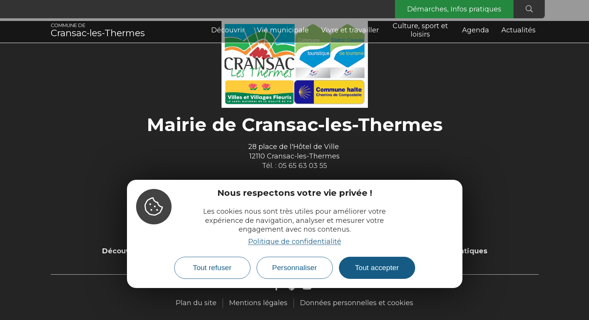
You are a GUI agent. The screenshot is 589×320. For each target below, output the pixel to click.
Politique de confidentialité (294, 241)
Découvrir (228, 30)
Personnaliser (294, 268)
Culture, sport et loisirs (420, 30)
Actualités (518, 30)
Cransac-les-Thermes (98, 30)
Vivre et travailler (350, 30)
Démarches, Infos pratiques (454, 9)
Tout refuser (212, 268)
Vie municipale (283, 30)
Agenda (475, 30)
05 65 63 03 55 (302, 166)
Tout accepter (377, 268)
